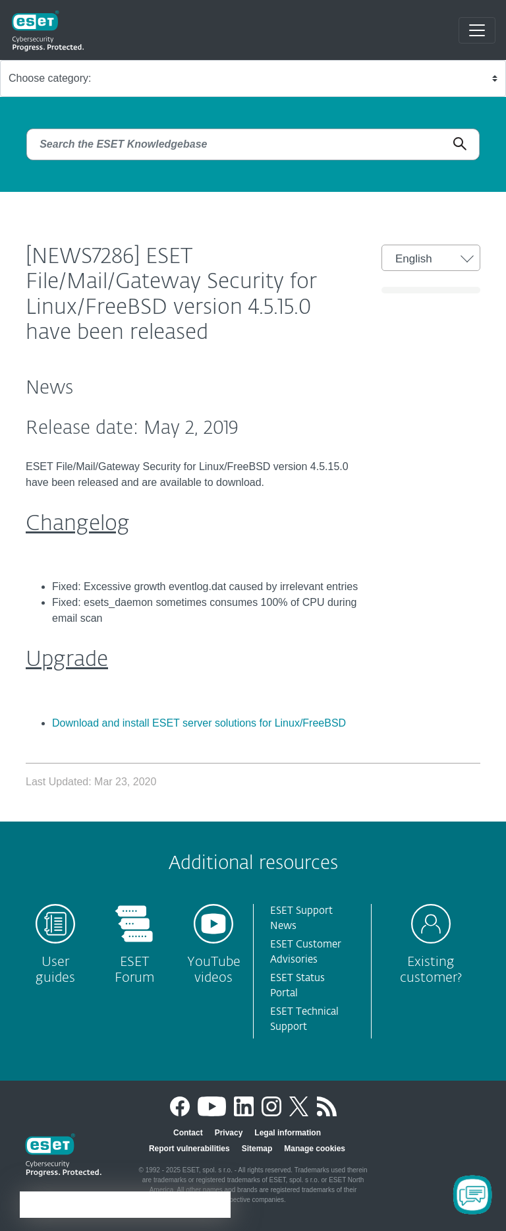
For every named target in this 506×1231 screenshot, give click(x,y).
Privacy (229, 1132)
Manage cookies (314, 1148)
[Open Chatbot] (472, 1195)
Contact (188, 1132)
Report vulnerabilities (189, 1148)
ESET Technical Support (304, 1019)
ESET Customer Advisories (305, 952)
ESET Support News (301, 918)
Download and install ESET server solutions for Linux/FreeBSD (199, 723)
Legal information (287, 1132)
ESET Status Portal (297, 985)
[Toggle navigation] (477, 30)
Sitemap (257, 1148)
